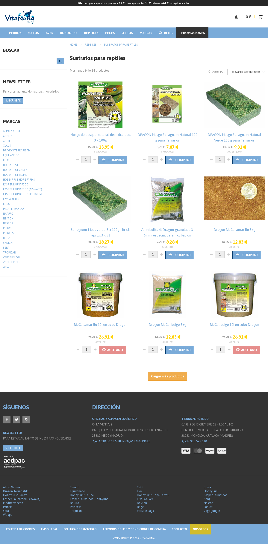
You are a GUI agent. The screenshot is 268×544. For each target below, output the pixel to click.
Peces (110, 33)
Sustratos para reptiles (121, 44)
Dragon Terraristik (16, 150)
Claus (7, 145)
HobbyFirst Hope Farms (19, 179)
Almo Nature (12, 131)
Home (73, 44)
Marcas (146, 33)
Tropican (9, 252)
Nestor (8, 223)
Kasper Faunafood (15, 184)
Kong (6, 203)
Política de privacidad (80, 529)
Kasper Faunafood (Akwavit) (22, 189)
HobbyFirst (10, 165)
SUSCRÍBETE (13, 100)
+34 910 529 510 (194, 441)
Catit (6, 140)
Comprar (113, 160)
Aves (49, 33)
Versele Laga (12, 257)
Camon (7, 135)
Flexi (6, 160)
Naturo (8, 213)
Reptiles (91, 33)
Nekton (8, 218)
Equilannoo (11, 155)
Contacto (179, 529)
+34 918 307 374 (105, 441)
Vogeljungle (11, 262)
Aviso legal (49, 529)
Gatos (33, 33)
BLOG (166, 33)
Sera (6, 247)
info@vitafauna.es (134, 441)
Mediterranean (14, 208)
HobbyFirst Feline (15, 174)
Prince (7, 228)
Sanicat (8, 242)
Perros (15, 33)
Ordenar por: (216, 71)
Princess (9, 233)
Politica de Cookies (20, 529)
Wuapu (7, 267)
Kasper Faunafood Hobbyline (23, 194)
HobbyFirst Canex (15, 169)
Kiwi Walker (11, 199)
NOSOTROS (200, 529)
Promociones (193, 33)
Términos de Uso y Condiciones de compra (134, 529)
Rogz (6, 237)
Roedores (68, 33)
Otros (127, 33)
